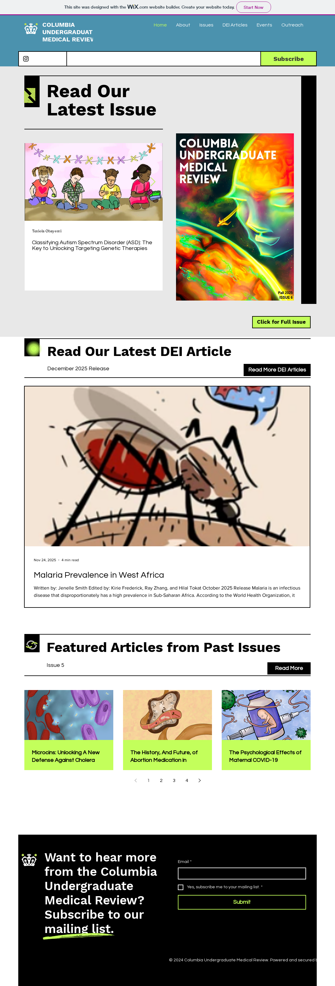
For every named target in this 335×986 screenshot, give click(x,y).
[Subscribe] (288, 58)
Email (185, 862)
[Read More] (289, 668)
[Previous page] (135, 780)
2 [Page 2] (161, 780)
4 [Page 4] (186, 780)
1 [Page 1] (148, 780)
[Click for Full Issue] (281, 322)
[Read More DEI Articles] (277, 370)
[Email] (240, 873)
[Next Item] (153, 182)
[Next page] (199, 780)
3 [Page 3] (174, 780)
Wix (324, 960)
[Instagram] (26, 58)
